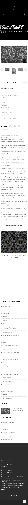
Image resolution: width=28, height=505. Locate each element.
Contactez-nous (5, 462)
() (16, 6)
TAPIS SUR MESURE (7, 398)
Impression (5, 129)
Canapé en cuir (6, 306)
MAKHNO (5, 394)
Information (6, 417)
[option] (14, 246)
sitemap (3, 489)
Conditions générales (7, 439)
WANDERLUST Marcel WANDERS (10, 359)
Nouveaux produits (6, 460)
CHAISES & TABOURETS (8, 381)
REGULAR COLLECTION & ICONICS (11, 335)
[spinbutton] (5, 110)
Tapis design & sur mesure (9, 366)
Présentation (6, 429)
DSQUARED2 (6, 349)
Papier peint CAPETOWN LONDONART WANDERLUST (14, 256)
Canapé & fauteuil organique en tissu (11, 310)
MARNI (4, 342)
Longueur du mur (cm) (6, 112)
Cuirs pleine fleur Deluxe (8, 422)
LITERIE (5, 316)
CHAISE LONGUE (7, 377)
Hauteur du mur (5, 107)
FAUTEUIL (5, 371)
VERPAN (5, 320)
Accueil (2, 30)
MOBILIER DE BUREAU (8, 391)
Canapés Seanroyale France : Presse (10, 487)
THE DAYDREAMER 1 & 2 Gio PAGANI (11, 352)
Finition (3, 102)
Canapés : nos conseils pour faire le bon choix (12, 483)
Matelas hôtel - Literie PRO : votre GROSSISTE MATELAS (13, 480)
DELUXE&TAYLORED (7, 384)
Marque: (3, 122)
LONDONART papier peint (9, 327)
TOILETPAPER (6, 355)
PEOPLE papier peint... (17, 408)
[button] (8, 109)
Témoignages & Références (9, 432)
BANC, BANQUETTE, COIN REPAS (10, 374)
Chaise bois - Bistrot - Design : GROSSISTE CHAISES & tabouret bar (12, 477)
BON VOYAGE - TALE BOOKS (9, 328)
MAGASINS (5, 425)
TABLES (4, 388)
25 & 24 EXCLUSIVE (7, 332)
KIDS (4, 362)
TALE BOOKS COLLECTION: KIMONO (11, 345)
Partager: (4, 126)
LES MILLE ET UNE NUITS (9, 339)
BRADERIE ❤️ (6, 313)
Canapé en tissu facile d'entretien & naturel (12, 485)
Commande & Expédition (8, 436)
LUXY (4, 323)
